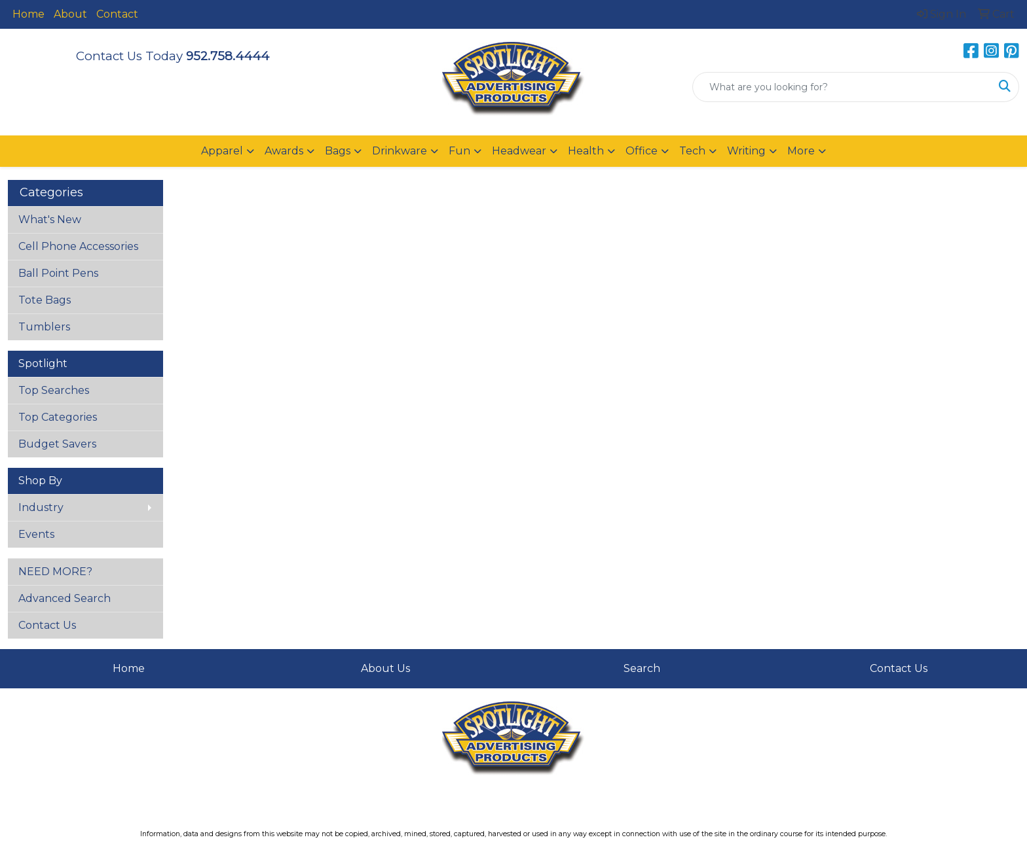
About (70, 14)
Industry (41, 507)
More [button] (801, 151)
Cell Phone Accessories (78, 246)
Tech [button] (692, 151)
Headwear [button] (519, 151)
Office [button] (642, 151)
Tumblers (44, 327)
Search (642, 668)
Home (28, 14)
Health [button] (586, 151)
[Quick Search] (842, 87)
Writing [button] (746, 151)
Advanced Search (64, 598)
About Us (385, 668)
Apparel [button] (222, 151)
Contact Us (47, 625)
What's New (49, 219)
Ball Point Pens (58, 273)
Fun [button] (459, 151)
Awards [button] (284, 151)
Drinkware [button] (399, 151)
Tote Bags (44, 300)
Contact (117, 14)
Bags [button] (337, 151)
